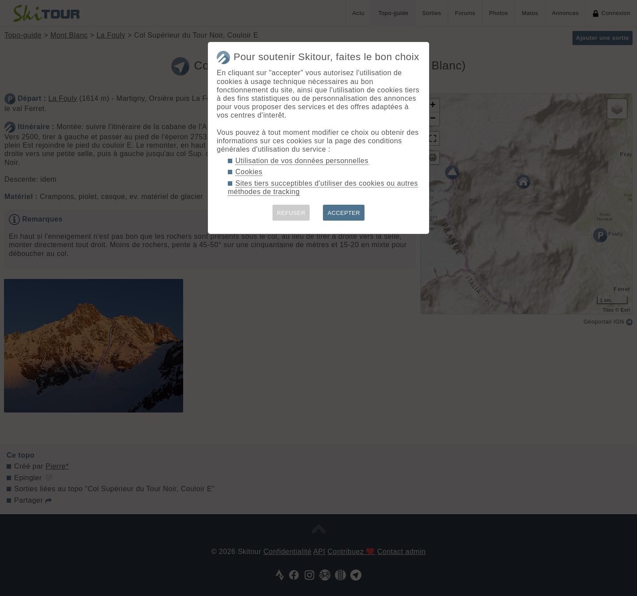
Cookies (248, 172)
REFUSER (291, 213)
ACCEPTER (343, 213)
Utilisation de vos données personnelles (301, 160)
